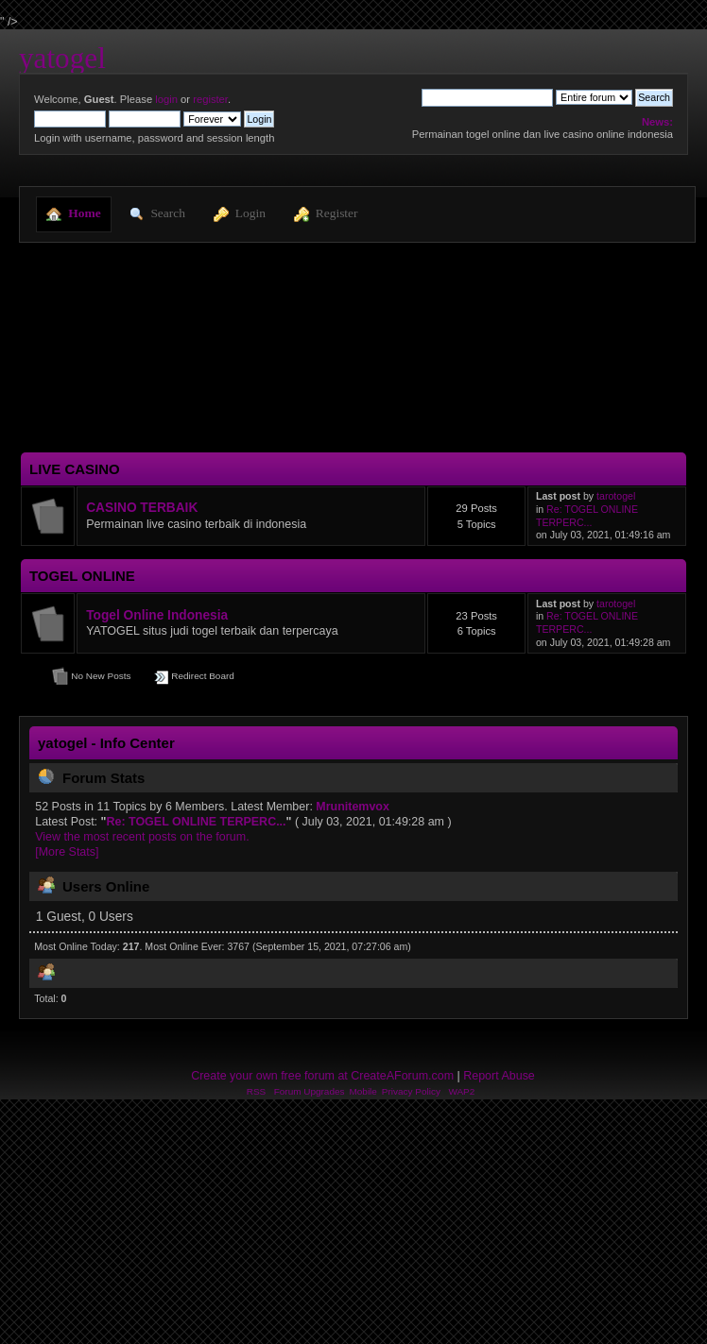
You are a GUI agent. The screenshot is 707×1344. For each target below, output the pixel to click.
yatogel (62, 58)
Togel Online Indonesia (157, 615)
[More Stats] (66, 852)
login (166, 99)
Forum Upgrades (309, 1091)
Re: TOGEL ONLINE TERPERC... (587, 515)
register (210, 99)
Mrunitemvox (352, 806)
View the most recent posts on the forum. (142, 836)
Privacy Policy (411, 1091)
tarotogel (615, 496)
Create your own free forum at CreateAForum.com (322, 1075)
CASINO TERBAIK (142, 508)
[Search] (487, 97)
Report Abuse (499, 1075)
